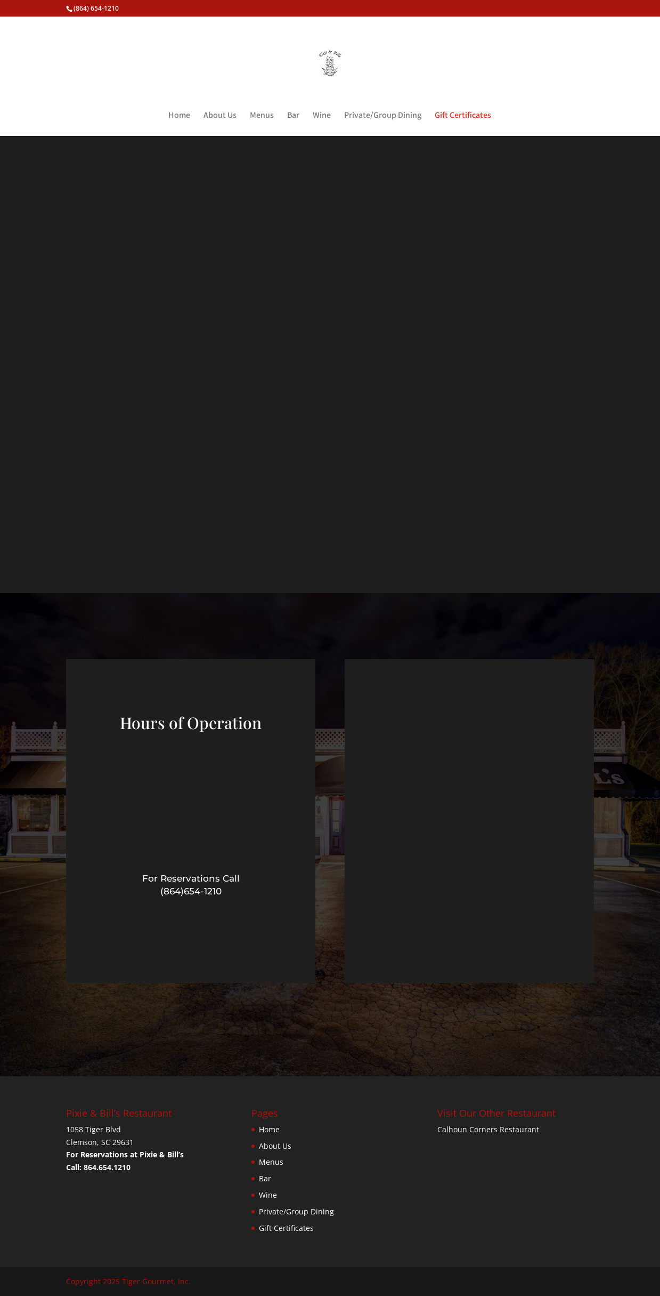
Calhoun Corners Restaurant (488, 1129)
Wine (322, 116)
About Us (220, 116)
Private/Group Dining (382, 116)
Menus (262, 116)
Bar (293, 116)
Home (179, 116)
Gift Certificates (463, 116)
